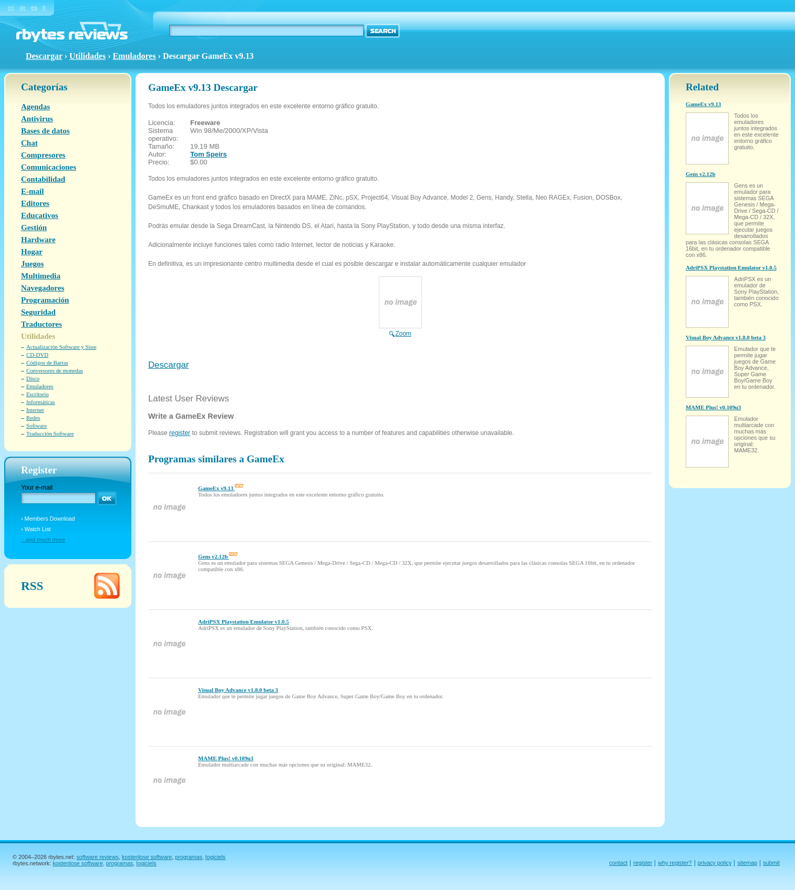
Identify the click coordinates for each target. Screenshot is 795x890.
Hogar (32, 251)
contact (619, 863)
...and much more (43, 539)
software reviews (97, 857)
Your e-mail (37, 487)
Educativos (39, 215)
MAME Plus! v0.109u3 (225, 758)
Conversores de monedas (54, 370)
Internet (35, 410)
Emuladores (134, 55)
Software (36, 425)
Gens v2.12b (218, 556)
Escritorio (37, 394)
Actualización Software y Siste (61, 347)
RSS (32, 586)
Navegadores (42, 288)
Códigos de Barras (47, 362)
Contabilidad (43, 179)
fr (44, 7)
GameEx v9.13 (220, 488)
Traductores (41, 324)
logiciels (215, 857)
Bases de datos (45, 131)
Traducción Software (50, 433)
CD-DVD (37, 354)
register (179, 433)
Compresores (43, 155)
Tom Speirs (208, 154)
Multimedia (40, 276)
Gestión (34, 227)
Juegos (32, 264)
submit (771, 863)
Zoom (400, 330)
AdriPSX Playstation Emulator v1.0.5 (243, 621)
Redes (33, 418)
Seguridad (38, 312)
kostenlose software (147, 857)
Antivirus (37, 119)
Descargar (168, 365)
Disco (32, 378)
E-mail (32, 191)
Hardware (38, 239)
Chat (29, 143)
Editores (35, 203)
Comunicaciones (48, 167)
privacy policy (715, 863)
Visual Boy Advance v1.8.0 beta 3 (238, 690)
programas (188, 857)
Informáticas (40, 402)
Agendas (35, 106)
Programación (45, 300)
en (11, 7)
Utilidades (87, 55)
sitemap (747, 863)
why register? (674, 863)
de (22, 7)
